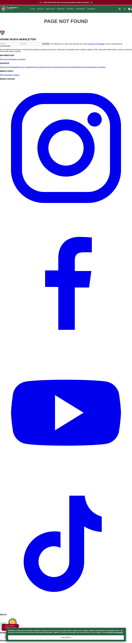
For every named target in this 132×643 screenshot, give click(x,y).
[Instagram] (66, 213)
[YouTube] (66, 478)
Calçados (91, 9)
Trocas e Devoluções (53, 67)
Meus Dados (4, 75)
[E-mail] (31, 44)
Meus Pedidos (14, 75)
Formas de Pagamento (69, 67)
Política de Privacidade (115, 632)
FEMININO (61, 9)
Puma (32, 9)
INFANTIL (70, 9)
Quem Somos (5, 59)
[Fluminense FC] (13, 35)
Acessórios (80, 9)
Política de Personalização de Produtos (91, 67)
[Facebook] (66, 346)
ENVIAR (46, 44)
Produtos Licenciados (17, 59)
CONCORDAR (66, 637)
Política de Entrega (38, 67)
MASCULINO (50, 9)
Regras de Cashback (24, 67)
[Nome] (10, 44)
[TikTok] (66, 610)
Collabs (40, 9)
